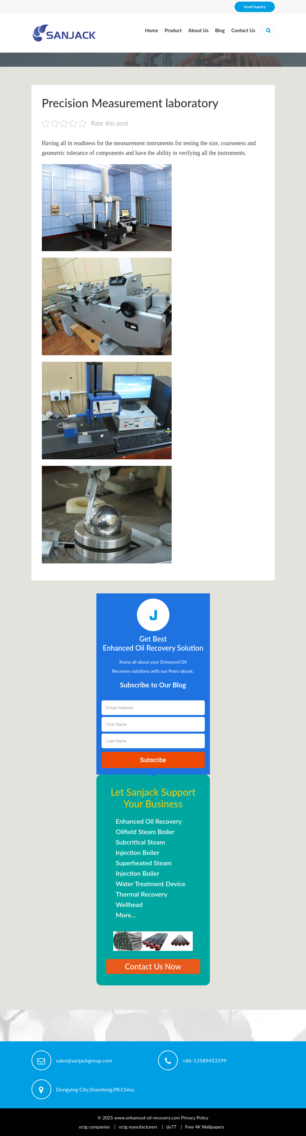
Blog (220, 30)
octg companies (94, 1126)
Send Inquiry (254, 6)
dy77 (171, 1126)
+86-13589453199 (205, 1060)
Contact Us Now (153, 966)
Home (151, 30)
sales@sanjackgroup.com (84, 1060)
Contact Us (243, 30)
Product (173, 30)
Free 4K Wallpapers (204, 1126)
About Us (198, 30)
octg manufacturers (138, 1126)
